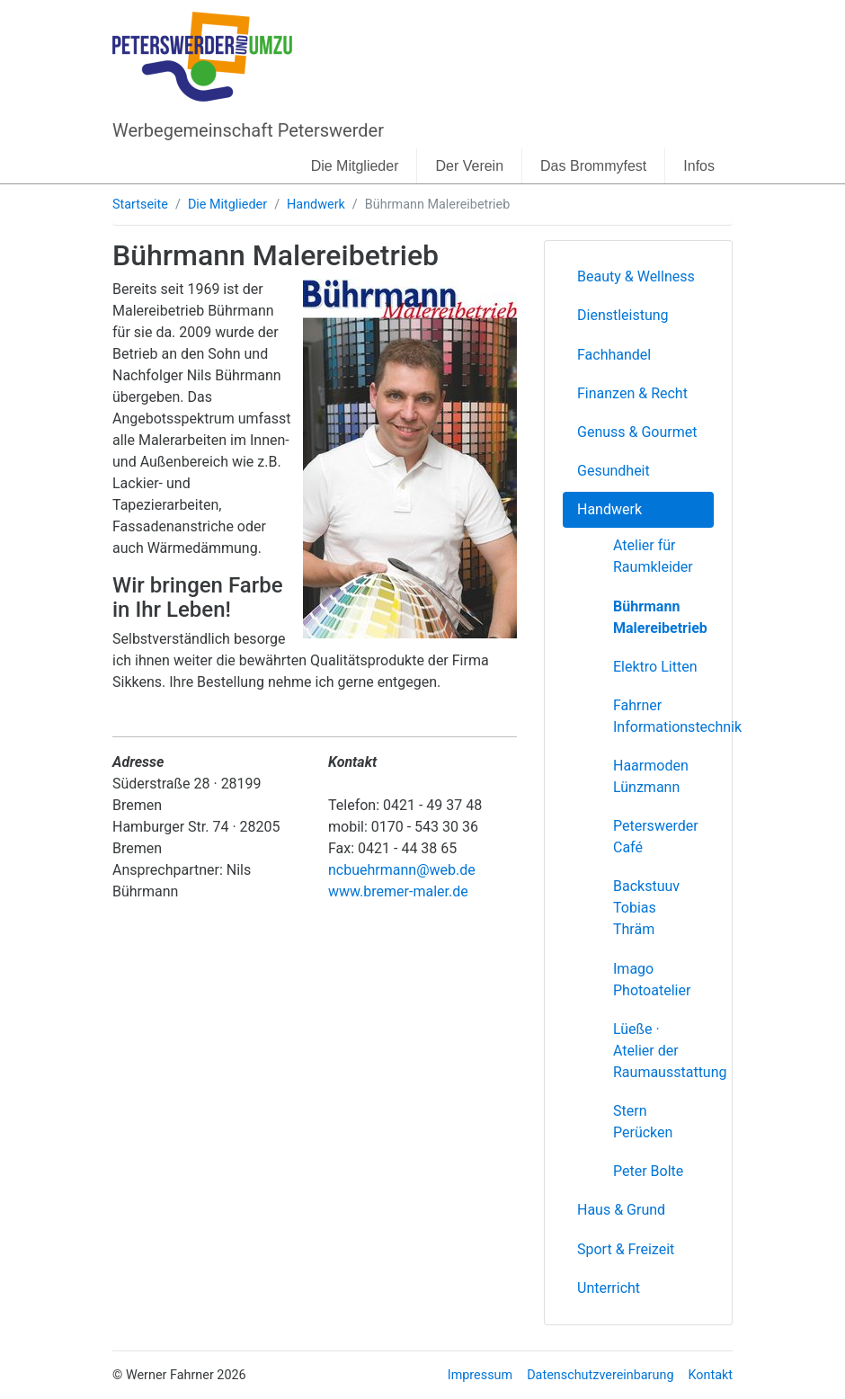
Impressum (480, 1375)
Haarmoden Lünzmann (651, 776)
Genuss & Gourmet (637, 432)
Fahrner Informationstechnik (663, 716)
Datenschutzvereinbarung (600, 1375)
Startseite (140, 204)
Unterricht (608, 1288)
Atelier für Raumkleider (653, 556)
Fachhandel (614, 354)
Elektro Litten (655, 666)
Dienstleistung (623, 315)
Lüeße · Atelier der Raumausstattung (663, 1050)
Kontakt (710, 1375)
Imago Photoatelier (651, 979)
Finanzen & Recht (632, 393)
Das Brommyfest (593, 166)
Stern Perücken (642, 1121)
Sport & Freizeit (625, 1249)
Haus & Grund (621, 1209)
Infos (699, 166)
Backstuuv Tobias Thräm (646, 908)
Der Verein (469, 166)
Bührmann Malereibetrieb (660, 617)
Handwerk (316, 204)
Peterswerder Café (655, 836)
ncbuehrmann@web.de (402, 869)
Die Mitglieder (355, 166)
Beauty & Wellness (636, 276)
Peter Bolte (648, 1171)
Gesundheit (613, 470)
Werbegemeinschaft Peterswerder (248, 130)
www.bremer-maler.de (398, 891)
